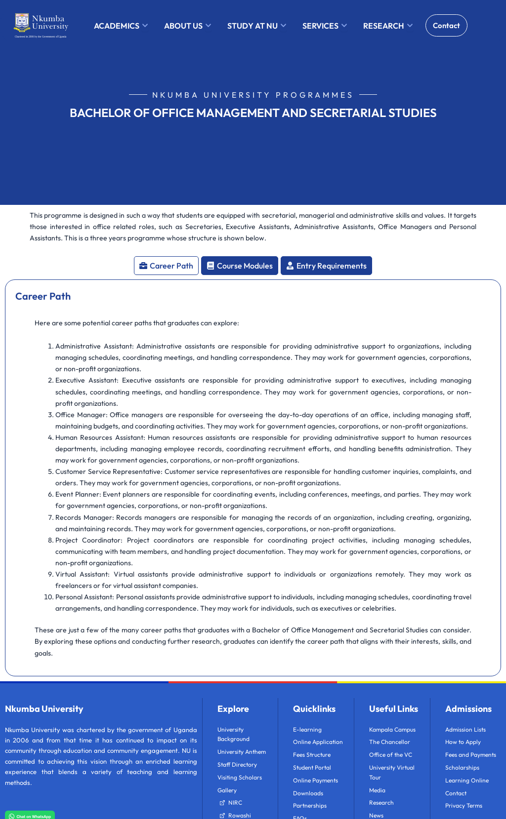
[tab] (166, 265)
